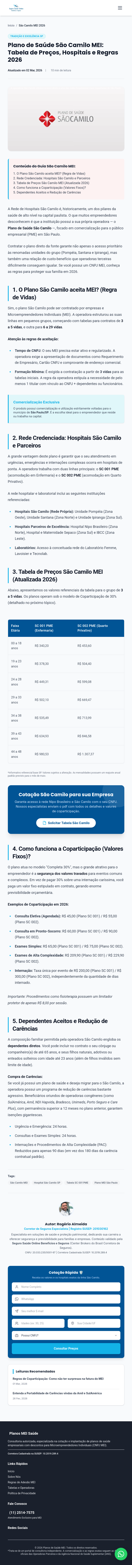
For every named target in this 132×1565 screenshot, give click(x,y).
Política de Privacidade (22, 1493)
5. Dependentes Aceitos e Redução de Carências (47, 192)
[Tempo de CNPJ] (66, 1335)
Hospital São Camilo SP (47, 1182)
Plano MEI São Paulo (106, 1182)
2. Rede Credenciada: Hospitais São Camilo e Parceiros (51, 178)
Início (11, 25)
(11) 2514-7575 (21, 1513)
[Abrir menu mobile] (120, 8)
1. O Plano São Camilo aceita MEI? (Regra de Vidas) (49, 173)
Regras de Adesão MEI (21, 1482)
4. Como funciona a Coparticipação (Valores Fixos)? (49, 188)
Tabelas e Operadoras (21, 1487)
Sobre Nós (14, 1476)
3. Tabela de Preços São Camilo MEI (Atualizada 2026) (51, 183)
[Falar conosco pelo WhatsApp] (121, 1554)
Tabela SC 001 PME (77, 1182)
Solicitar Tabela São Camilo (66, 823)
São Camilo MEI (19, 1182)
